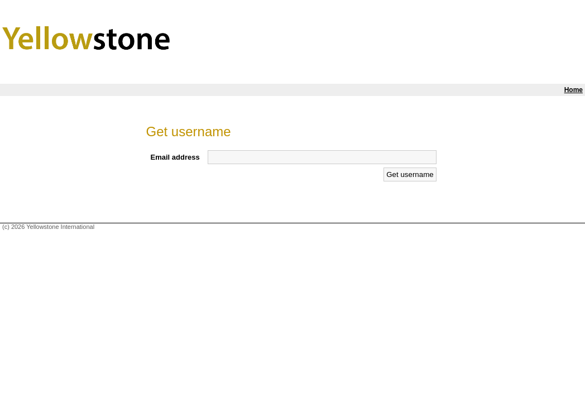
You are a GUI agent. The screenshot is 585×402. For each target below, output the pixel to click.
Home (573, 90)
